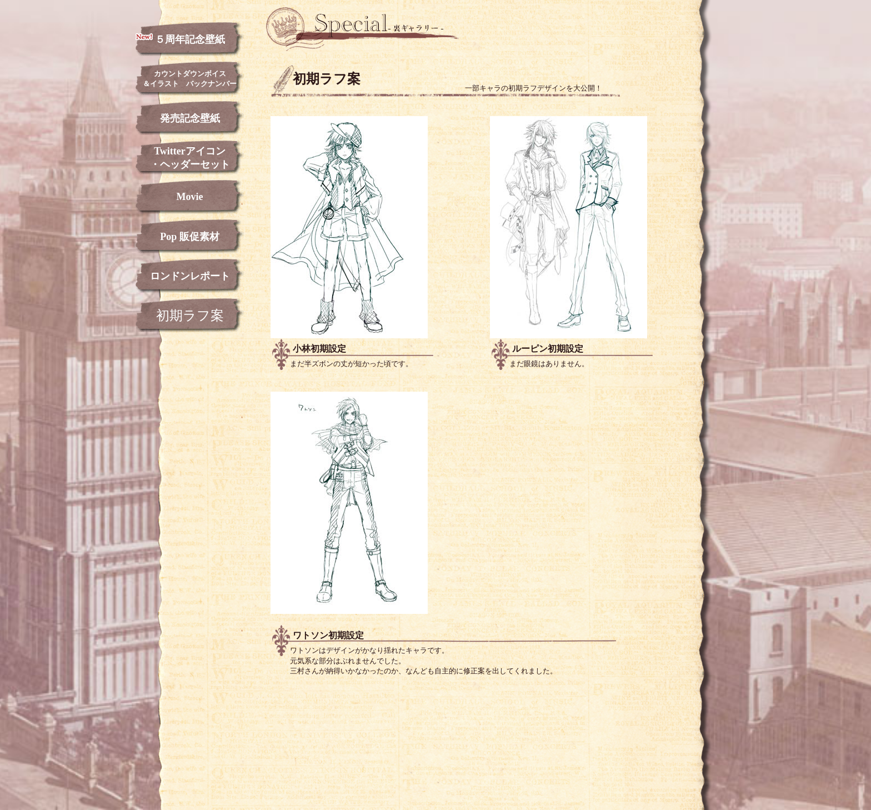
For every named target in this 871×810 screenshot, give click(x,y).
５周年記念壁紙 (180, 39)
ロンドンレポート (190, 276)
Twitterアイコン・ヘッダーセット (190, 158)
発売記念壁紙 (190, 118)
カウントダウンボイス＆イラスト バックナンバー (190, 78)
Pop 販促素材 (189, 236)
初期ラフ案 (190, 315)
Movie (190, 196)
